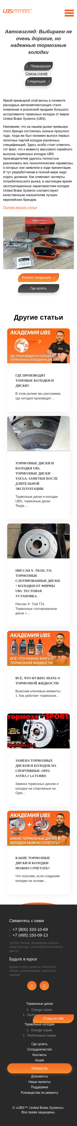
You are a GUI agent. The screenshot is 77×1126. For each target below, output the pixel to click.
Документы (39, 1076)
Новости (39, 1068)
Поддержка (39, 1087)
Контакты (39, 1055)
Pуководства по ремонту (39, 1092)
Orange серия (39, 1010)
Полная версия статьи (20, 207)
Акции (39, 1060)
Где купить (39, 1044)
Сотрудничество (39, 1049)
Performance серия (39, 1035)
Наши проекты (39, 1082)
